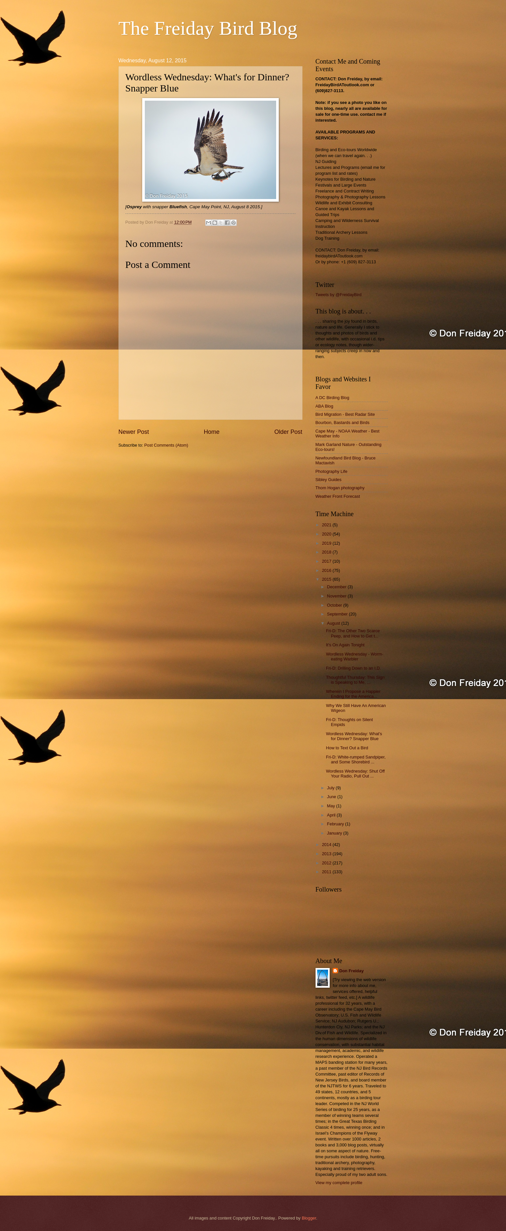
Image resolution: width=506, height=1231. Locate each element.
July (331, 787)
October (335, 605)
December (337, 586)
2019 (327, 543)
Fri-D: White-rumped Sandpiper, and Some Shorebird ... (356, 759)
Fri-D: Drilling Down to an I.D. (353, 668)
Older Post (288, 432)
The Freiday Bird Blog (208, 28)
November (337, 596)
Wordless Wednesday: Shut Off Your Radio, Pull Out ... (355, 773)
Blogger (309, 1218)
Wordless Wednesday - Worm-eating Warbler (355, 656)
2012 (327, 862)
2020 (327, 534)
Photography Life (331, 471)
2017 (327, 561)
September (338, 614)
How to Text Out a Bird (347, 747)
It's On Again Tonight (345, 644)
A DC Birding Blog (332, 397)
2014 (327, 844)
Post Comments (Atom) (166, 445)
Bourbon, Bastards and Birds (343, 422)
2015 (327, 579)
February (336, 823)
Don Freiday (351, 970)
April (332, 815)
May (331, 805)
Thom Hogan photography (340, 487)
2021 (327, 524)
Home (211, 432)
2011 (327, 871)
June (332, 796)
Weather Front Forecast (338, 496)
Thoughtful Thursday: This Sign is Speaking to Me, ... (355, 680)
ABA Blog (324, 406)
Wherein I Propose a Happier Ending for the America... (353, 694)
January (335, 833)
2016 (327, 570)
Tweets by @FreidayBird (339, 294)
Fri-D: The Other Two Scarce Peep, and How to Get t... (353, 633)
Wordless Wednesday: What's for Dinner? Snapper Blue (354, 736)
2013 (327, 853)
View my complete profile (339, 1182)
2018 (327, 552)
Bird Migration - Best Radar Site (345, 414)
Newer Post (134, 432)
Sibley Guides (328, 479)
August (334, 623)
